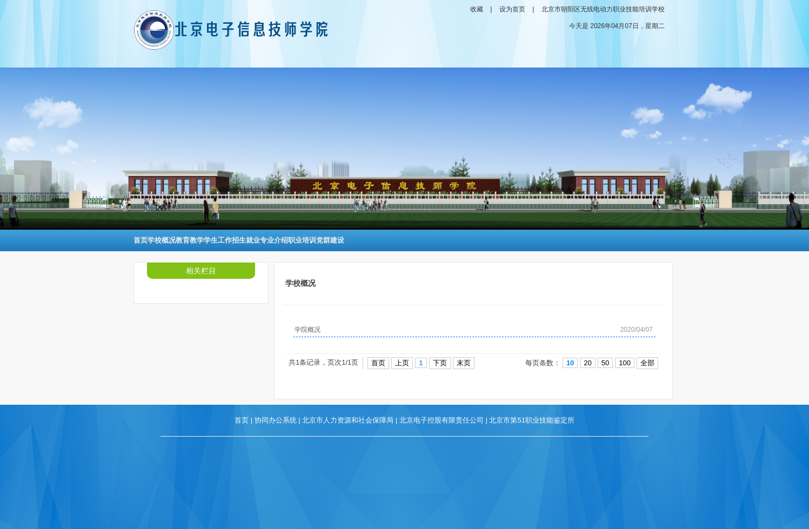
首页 (140, 240)
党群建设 (330, 240)
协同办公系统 (276, 420)
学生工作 (218, 240)
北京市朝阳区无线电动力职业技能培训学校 (603, 9)
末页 (464, 363)
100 (625, 363)
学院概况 (307, 329)
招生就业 (246, 240)
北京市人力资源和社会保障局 (347, 420)
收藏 (476, 9)
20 (587, 363)
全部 (647, 363)
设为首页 (512, 9)
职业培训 (302, 240)
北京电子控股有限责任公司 (441, 420)
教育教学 (190, 240)
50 (605, 363)
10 (570, 363)
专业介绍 (274, 240)
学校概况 (162, 240)
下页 (440, 363)
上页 (402, 363)
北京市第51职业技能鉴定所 (531, 420)
